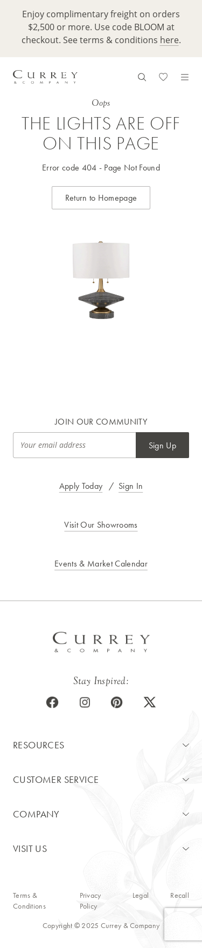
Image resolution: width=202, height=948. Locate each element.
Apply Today (81, 486)
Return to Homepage (101, 197)
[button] (101, 745)
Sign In (131, 486)
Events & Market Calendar (101, 563)
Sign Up (162, 445)
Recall (179, 895)
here (169, 40)
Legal (141, 895)
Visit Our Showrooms (100, 524)
